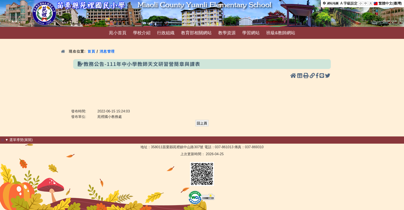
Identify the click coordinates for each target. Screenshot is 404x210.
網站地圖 (332, 3)
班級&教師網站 (280, 32)
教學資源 (227, 32)
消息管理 (107, 51)
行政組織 (165, 32)
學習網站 (251, 32)
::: (2, 140)
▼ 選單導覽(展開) (19, 140)
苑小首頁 (117, 32)
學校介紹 (141, 32)
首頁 (91, 51)
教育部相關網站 (196, 32)
